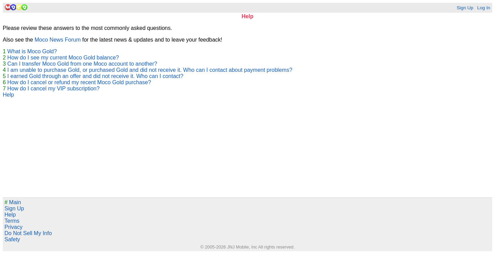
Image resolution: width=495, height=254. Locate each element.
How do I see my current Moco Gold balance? (63, 57)
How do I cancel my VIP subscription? (53, 88)
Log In (483, 7)
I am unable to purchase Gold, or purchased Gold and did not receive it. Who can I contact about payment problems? (149, 70)
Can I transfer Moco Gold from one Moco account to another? (82, 64)
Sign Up (464, 7)
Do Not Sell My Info (28, 233)
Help (8, 95)
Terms (12, 221)
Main (12, 202)
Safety (12, 239)
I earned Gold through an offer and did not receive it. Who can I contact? (95, 76)
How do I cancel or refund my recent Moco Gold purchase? (79, 82)
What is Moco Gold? (32, 51)
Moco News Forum (58, 40)
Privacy (13, 227)
